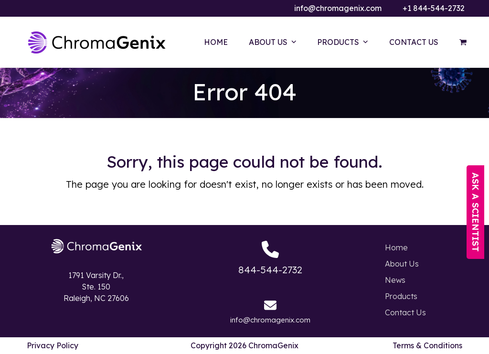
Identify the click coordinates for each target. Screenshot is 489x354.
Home (396, 247)
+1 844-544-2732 (434, 8)
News (395, 280)
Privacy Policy (52, 345)
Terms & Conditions (427, 345)
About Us (402, 263)
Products (401, 296)
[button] (463, 42)
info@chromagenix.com (338, 8)
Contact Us (405, 312)
